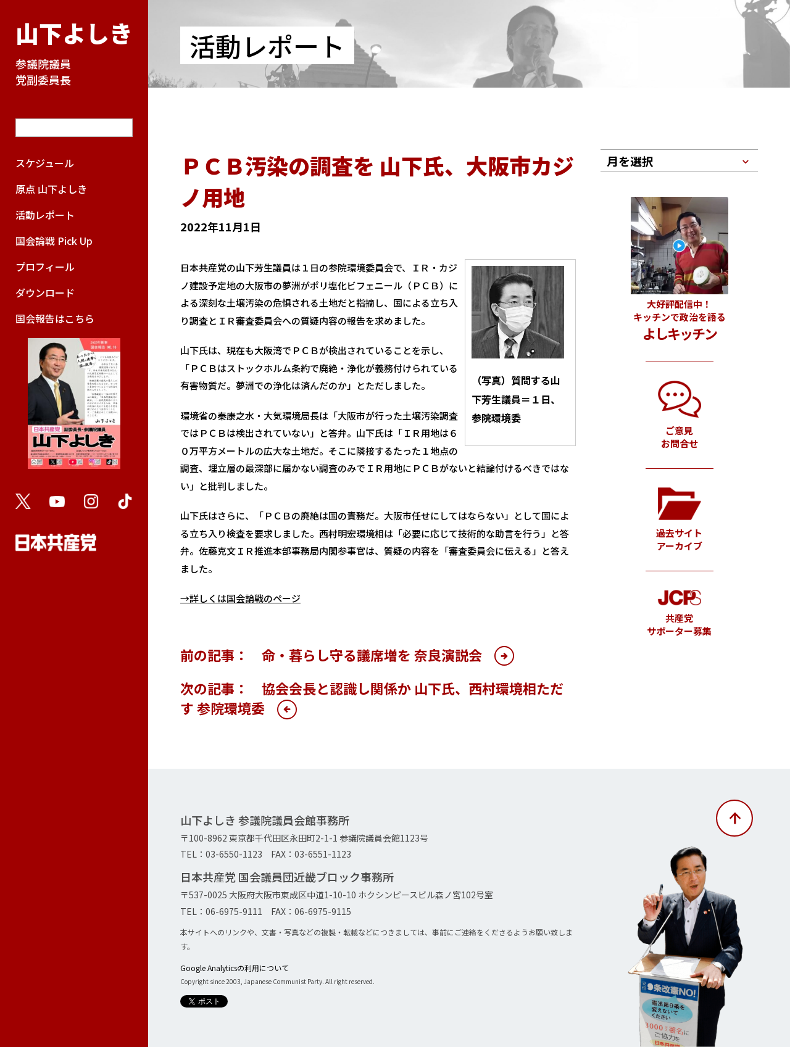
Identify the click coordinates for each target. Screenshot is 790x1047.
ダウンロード (45, 292)
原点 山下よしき (51, 188)
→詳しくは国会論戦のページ (240, 598)
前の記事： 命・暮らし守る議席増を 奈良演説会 (331, 654)
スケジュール (44, 162)
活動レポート (45, 214)
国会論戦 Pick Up (54, 240)
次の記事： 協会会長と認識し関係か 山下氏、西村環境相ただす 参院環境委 (371, 698)
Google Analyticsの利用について (234, 967)
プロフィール (45, 266)
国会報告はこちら (74, 396)
